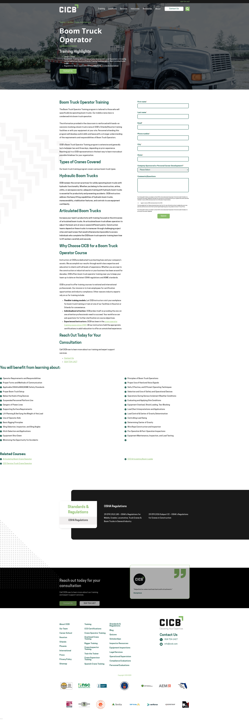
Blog (112, 640)
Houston (63, 648)
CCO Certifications (92, 639)
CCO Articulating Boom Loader (140, 459)
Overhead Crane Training (91, 648)
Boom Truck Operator (83, 22)
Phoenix (63, 656)
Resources (147, 9)
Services (123, 9)
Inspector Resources (119, 654)
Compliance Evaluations (120, 671)
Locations (112, 9)
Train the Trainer (91, 664)
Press (62, 665)
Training (101, 9)
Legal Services (116, 662)
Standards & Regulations (115, 635)
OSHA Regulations (78, 520)
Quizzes (113, 645)
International (65, 661)
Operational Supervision (120, 667)
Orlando (62, 652)
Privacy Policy (65, 670)
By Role (70, 22)
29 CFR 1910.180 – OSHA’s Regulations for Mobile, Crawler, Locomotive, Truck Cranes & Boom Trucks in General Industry (122, 518)
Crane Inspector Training (91, 658)
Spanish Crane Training (94, 674)
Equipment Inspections (120, 658)
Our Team (63, 639)
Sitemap (63, 674)
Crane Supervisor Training (92, 669)
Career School (65, 643)
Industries (135, 9)
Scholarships (115, 649)
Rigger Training (91, 654)
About (157, 9)
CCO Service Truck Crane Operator (17, 464)
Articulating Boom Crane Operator (17, 459)
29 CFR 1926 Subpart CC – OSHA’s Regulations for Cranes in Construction (168, 516)
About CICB (64, 634)
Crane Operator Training (95, 643)
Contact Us (174, 9)
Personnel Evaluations (119, 675)
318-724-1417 (185, 1)
